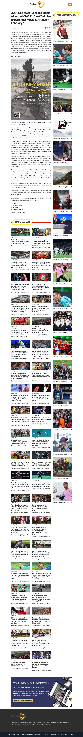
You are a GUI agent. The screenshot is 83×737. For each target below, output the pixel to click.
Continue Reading (16, 56)
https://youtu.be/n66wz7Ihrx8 (21, 138)
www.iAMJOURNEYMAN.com (39, 130)
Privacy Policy (55, 734)
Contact (71, 734)
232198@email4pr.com (17, 209)
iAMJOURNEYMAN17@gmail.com (29, 200)
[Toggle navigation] (70, 4)
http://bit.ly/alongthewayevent (19, 130)
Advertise (64, 734)
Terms (46, 734)
